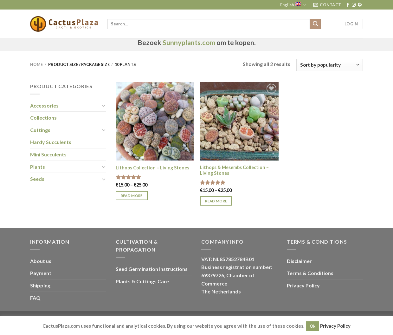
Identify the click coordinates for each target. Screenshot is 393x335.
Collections (43, 118)
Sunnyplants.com (189, 42)
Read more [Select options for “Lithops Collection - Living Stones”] (132, 196)
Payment (40, 273)
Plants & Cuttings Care (142, 281)
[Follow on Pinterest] (360, 5)
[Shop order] (329, 65)
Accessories (44, 105)
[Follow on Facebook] (348, 5)
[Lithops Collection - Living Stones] (155, 121)
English (293, 5)
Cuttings (40, 130)
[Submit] (315, 24)
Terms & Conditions (310, 273)
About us (40, 261)
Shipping (40, 285)
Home (36, 64)
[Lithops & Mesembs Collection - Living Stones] (239, 121)
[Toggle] (103, 105)
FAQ (35, 298)
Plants (37, 167)
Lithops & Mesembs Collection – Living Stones (234, 170)
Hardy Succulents (50, 142)
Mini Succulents (48, 154)
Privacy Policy (303, 285)
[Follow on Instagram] (354, 5)
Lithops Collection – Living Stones (152, 167)
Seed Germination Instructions (152, 269)
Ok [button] (312, 326)
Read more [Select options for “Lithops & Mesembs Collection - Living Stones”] (216, 201)
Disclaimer (299, 261)
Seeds (37, 179)
